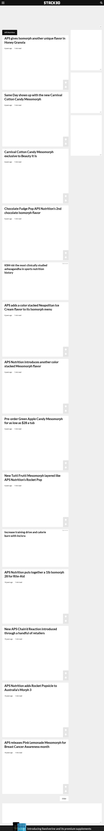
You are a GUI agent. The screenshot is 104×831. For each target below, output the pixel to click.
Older (64, 798)
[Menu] (3, 3)
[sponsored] (35, 548)
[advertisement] (52, 18)
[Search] (101, 3)
